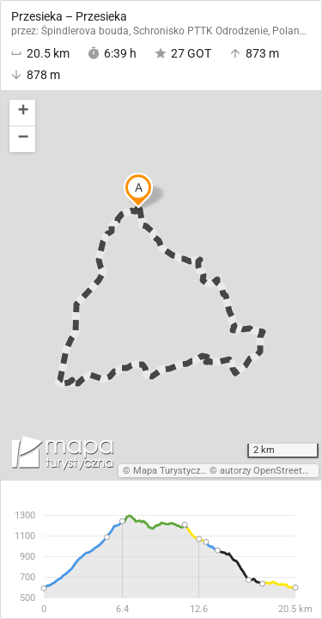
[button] (22, 113)
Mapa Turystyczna (171, 470)
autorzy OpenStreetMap (270, 470)
